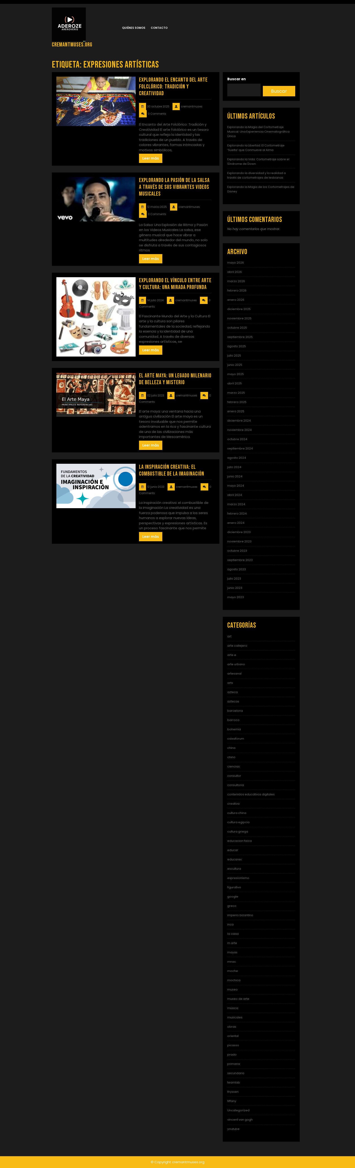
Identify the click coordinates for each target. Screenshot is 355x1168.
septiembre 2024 (240, 448)
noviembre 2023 (239, 541)
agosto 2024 (236, 458)
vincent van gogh (240, 1119)
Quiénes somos (133, 28)
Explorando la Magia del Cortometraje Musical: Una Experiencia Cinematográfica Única (258, 131)
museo (232, 989)
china (231, 748)
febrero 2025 (237, 402)
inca (230, 924)
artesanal (234, 673)
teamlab (233, 1082)
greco (231, 906)
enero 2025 (235, 411)
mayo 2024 (235, 485)
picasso (233, 1045)
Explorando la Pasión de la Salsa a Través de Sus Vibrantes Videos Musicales (174, 187)
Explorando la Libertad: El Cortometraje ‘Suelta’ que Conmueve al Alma (256, 147)
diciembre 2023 (239, 532)
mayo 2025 (235, 374)
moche (232, 971)
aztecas (233, 701)
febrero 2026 (237, 290)
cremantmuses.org (72, 44)
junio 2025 (234, 365)
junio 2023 (234, 588)
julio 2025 (234, 355)
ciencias (233, 766)
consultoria (235, 785)
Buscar (279, 91)
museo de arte (238, 999)
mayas (232, 952)
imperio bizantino (240, 915)
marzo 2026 (236, 281)
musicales (234, 1017)
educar (232, 850)
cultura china (236, 813)
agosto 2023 (236, 569)
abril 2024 (234, 495)
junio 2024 (234, 476)
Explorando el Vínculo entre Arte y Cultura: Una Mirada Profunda (175, 284)
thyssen (233, 1092)
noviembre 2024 (239, 430)
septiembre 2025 (240, 337)
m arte (232, 943)
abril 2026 (234, 272)
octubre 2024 (237, 439)
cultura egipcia (238, 822)
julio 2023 (234, 578)
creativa (233, 803)
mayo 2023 (235, 597)
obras (231, 1027)
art (229, 636)
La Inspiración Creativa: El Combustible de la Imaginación (171, 470)
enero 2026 (235, 300)
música (232, 1008)
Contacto (159, 28)
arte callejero (237, 645)
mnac (231, 961)
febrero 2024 (237, 513)
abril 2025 (234, 383)
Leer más (150, 158)
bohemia (234, 729)
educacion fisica (239, 841)
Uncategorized (238, 1110)
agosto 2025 (236, 346)
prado (232, 1054)
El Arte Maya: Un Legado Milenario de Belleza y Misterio (175, 379)
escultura (234, 869)
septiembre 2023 (240, 560)
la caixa (233, 934)
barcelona (235, 711)
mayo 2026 (235, 262)
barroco (233, 720)
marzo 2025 (236, 393)
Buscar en (236, 79)
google (232, 896)
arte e (231, 655)
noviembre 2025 (239, 318)
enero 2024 (236, 523)
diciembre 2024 (239, 420)
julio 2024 (234, 467)
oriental (233, 1036)
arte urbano (236, 664)
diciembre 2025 (239, 309)
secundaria (235, 1073)
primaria (233, 1064)
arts (230, 683)
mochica (233, 980)
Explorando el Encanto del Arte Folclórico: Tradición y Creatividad (173, 86)
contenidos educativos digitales (251, 794)
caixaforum (235, 738)
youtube (233, 1129)
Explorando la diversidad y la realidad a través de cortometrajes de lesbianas (256, 175)
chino (231, 757)
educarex (234, 859)
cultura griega (237, 831)
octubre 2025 (237, 327)
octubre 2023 (237, 551)
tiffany (231, 1101)
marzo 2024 (236, 504)
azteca (232, 692)
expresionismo (238, 878)
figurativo (234, 887)
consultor (234, 776)
